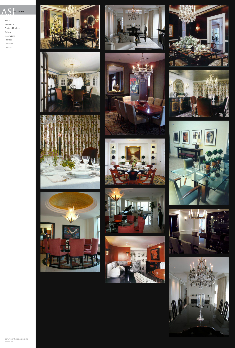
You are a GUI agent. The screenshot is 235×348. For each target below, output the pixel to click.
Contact (8, 47)
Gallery (8, 32)
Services (8, 24)
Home (7, 20)
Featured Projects (12, 28)
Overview (9, 44)
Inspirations (10, 36)
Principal (8, 40)
